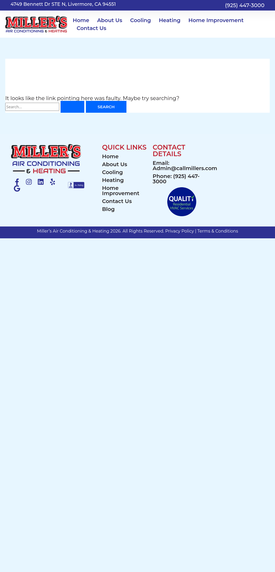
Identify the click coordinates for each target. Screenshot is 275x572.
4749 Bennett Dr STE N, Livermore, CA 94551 (63, 4)
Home (81, 20)
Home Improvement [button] (216, 20)
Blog (108, 209)
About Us (114, 164)
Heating (113, 180)
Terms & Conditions (217, 231)
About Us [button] (109, 20)
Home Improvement (120, 190)
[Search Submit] (72, 107)
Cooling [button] (140, 20)
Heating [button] (169, 20)
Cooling (112, 172)
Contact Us (91, 28)
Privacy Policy (179, 231)
